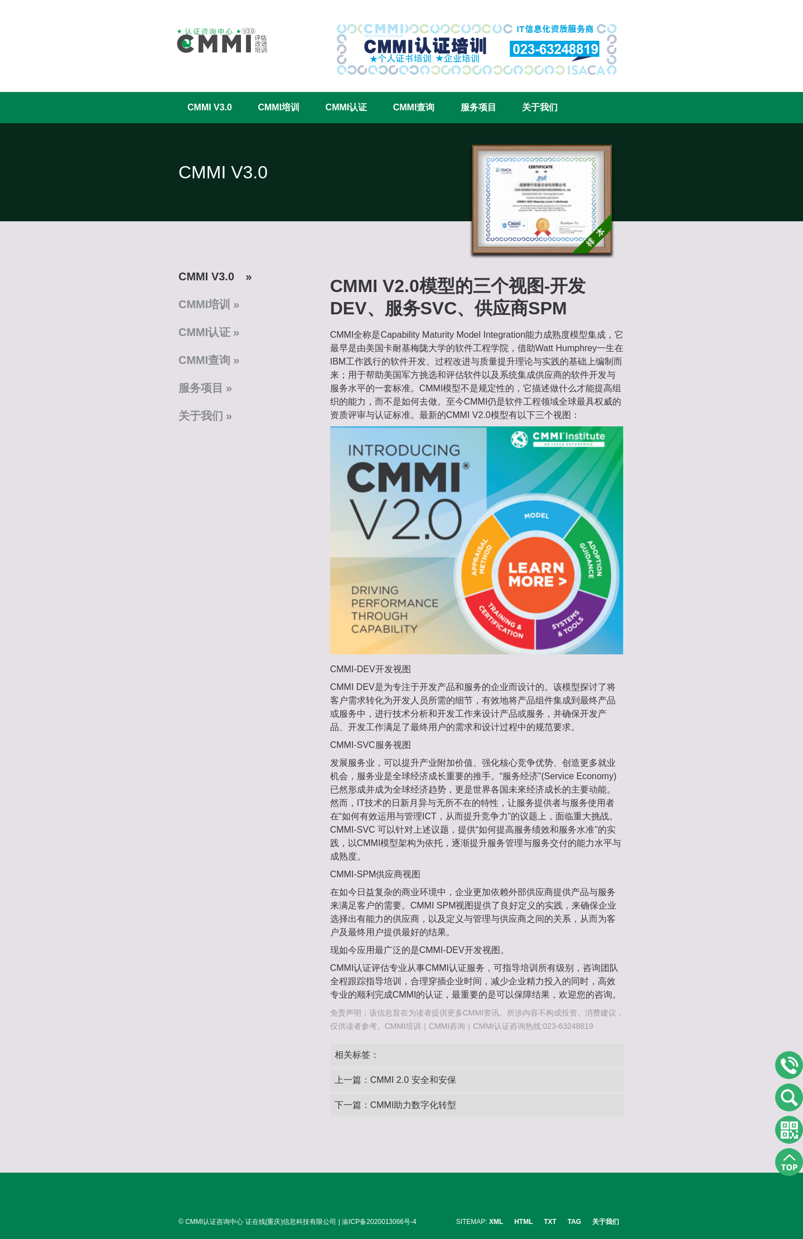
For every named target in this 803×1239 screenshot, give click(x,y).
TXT (550, 1222)
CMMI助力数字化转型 (413, 1105)
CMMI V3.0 (209, 107)
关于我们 (540, 107)
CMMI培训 (278, 107)
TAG (574, 1222)
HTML (523, 1222)
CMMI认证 (346, 107)
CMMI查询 (414, 107)
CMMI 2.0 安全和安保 (413, 1080)
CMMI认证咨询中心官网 (214, 40)
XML (496, 1222)
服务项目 (478, 107)
